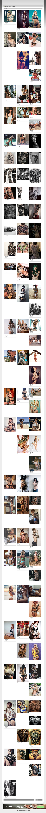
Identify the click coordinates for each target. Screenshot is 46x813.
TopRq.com (24, 810)
